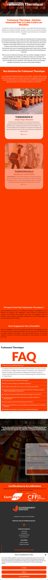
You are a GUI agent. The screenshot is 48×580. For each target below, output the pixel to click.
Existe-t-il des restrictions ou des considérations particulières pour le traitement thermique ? (24, 405)
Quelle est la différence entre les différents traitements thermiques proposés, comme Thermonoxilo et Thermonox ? (23, 390)
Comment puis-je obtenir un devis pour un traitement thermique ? (20, 409)
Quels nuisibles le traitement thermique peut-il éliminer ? (18, 402)
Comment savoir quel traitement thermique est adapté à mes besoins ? (22, 394)
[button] (45, 555)
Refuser (24, 572)
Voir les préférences (24, 576)
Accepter (24, 568)
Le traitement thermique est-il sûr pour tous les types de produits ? (21, 386)
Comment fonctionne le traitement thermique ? (16, 380)
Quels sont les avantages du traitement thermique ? (17, 383)
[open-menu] (43, 3)
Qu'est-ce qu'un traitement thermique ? (13, 365)
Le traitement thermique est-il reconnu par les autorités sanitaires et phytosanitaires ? (21, 398)
